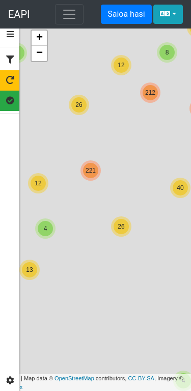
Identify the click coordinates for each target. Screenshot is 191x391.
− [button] (39, 53)
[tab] (10, 34)
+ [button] (39, 38)
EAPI (19, 14)
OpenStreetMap (74, 378)
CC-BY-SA (141, 378)
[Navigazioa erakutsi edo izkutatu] (69, 14)
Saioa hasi (126, 14)
